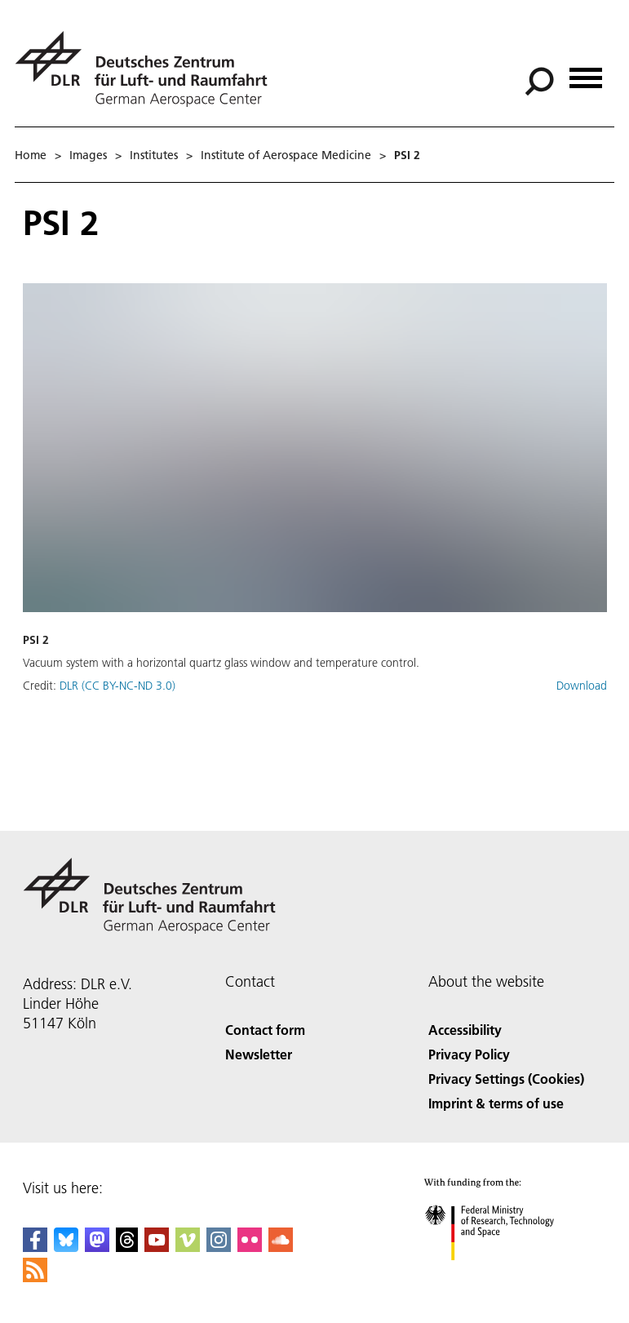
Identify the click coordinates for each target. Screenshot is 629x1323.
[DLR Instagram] (218, 1246)
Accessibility (465, 1029)
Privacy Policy (469, 1054)
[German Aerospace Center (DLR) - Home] (148, 69)
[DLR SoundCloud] (280, 1246)
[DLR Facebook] (35, 1246)
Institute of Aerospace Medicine (286, 155)
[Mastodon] (97, 1246)
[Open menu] (585, 72)
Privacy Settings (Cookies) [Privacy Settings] (506, 1078)
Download (581, 685)
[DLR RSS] (35, 1277)
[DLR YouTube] (156, 1246)
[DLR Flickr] (249, 1246)
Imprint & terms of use (496, 1103)
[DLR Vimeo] (187, 1246)
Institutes (154, 155)
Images (88, 155)
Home (31, 155)
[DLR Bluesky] (66, 1246)
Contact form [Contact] (265, 1029)
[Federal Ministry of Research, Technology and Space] (504, 1274)
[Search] (539, 81)
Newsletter (258, 1054)
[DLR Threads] (127, 1246)
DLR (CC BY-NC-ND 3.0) (117, 685)
